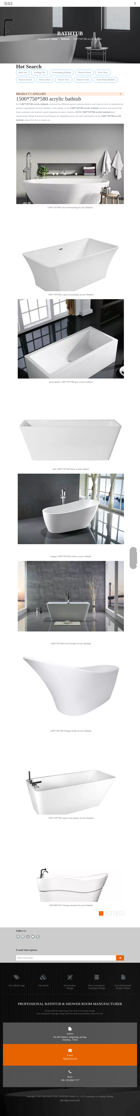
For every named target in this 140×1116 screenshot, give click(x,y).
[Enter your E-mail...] (64, 958)
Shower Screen (25, 79)
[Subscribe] (120, 958)
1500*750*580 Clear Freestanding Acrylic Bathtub (70, 207)
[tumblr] (38, 936)
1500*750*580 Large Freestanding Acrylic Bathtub (71, 294)
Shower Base (45, 79)
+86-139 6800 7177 (70, 1080)
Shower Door (63, 79)
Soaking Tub (39, 72)
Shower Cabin (83, 79)
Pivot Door (103, 72)
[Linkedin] (23, 936)
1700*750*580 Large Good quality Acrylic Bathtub (71, 818)
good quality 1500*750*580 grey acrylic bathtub (70, 382)
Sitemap (109, 1096)
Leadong (101, 1096)
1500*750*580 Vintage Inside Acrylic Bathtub (71, 731)
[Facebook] (18, 936)
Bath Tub (23, 72)
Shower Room (84, 72)
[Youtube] (33, 936)
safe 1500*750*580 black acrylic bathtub (70, 469)
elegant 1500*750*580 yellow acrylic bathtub (70, 556)
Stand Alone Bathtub (105, 79)
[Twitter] (28, 936)
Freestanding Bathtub (61, 72)
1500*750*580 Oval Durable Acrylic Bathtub (70, 643)
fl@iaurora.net (70, 1058)
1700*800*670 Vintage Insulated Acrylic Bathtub (71, 905)
